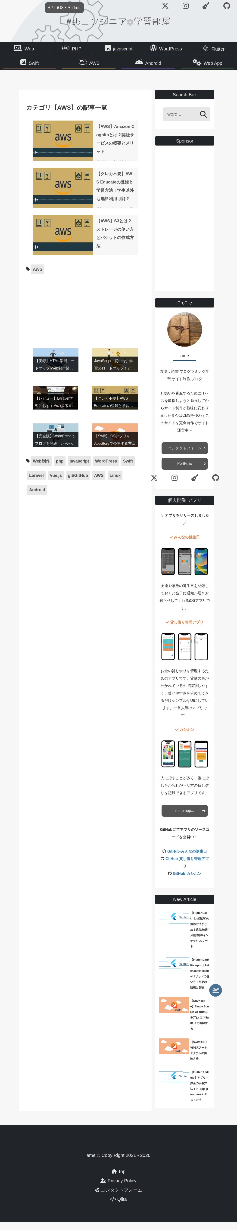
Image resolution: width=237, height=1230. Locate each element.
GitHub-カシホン (187, 881)
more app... (184, 818)
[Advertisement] (85, 316)
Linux (115, 483)
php (60, 468)
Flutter (218, 50)
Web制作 (41, 468)
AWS (97, 66)
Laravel (36, 483)
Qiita (118, 1206)
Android (150, 66)
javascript (122, 49)
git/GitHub (78, 483)
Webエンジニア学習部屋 (118, 21)
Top (118, 1179)
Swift (43, 66)
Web (29, 49)
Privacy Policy (118, 1188)
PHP (76, 49)
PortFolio (184, 471)
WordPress (170, 49)
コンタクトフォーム (184, 456)
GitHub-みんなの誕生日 (187, 859)
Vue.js (56, 483)
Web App (204, 66)
